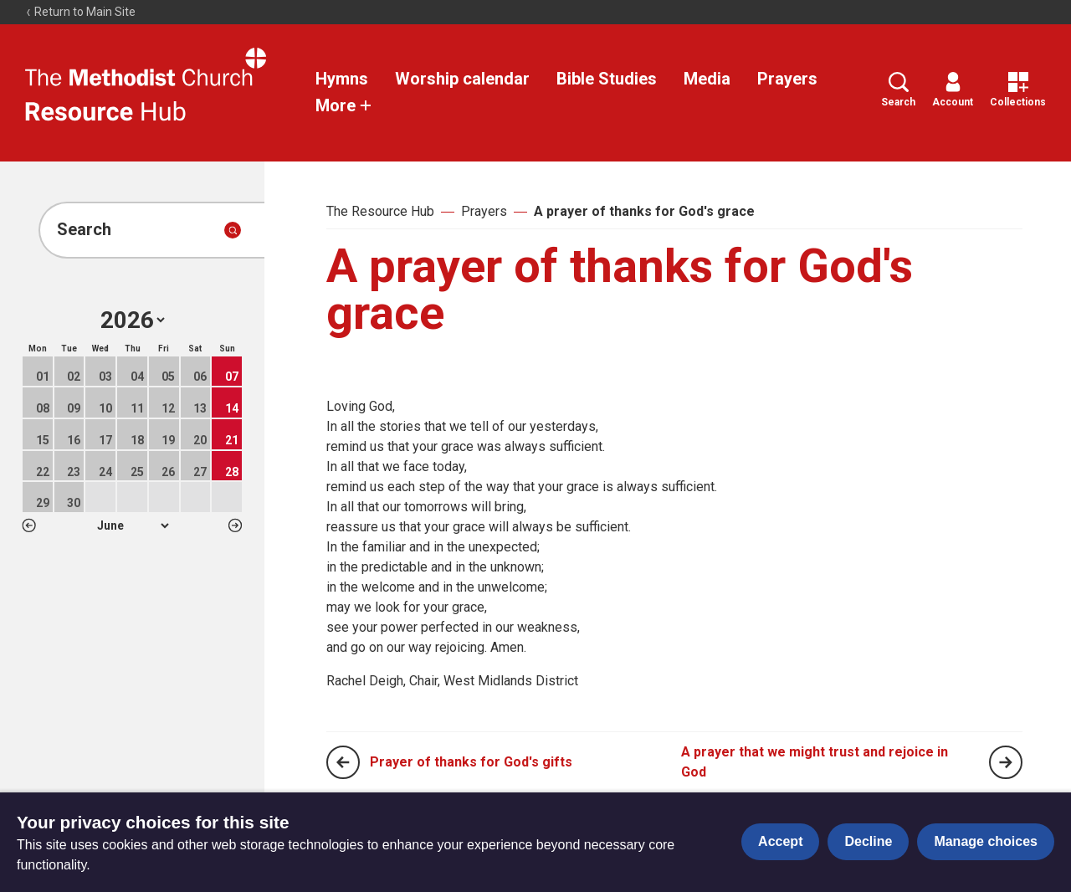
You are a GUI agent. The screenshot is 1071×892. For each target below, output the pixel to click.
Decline (868, 841)
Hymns (341, 79)
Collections (1018, 90)
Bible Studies (606, 79)
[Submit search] (232, 230)
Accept (780, 841)
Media (707, 79)
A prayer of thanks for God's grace (644, 211)
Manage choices (986, 841)
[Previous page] (343, 762)
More (343, 105)
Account (952, 90)
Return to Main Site (80, 11)
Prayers (787, 79)
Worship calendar (462, 79)
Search (898, 90)
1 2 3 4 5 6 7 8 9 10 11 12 (133, 525)
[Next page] (1005, 762)
